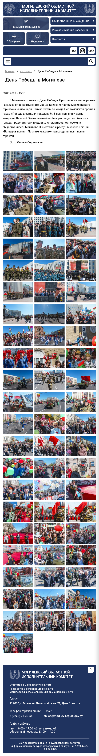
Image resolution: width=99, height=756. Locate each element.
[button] (18, 160)
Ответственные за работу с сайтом (30, 684)
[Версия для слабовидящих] (91, 50)
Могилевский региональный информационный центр (41, 692)
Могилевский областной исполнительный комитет (48, 8)
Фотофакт (26, 71)
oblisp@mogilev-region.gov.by (63, 716)
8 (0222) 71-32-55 (21, 716)
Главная (9, 71)
